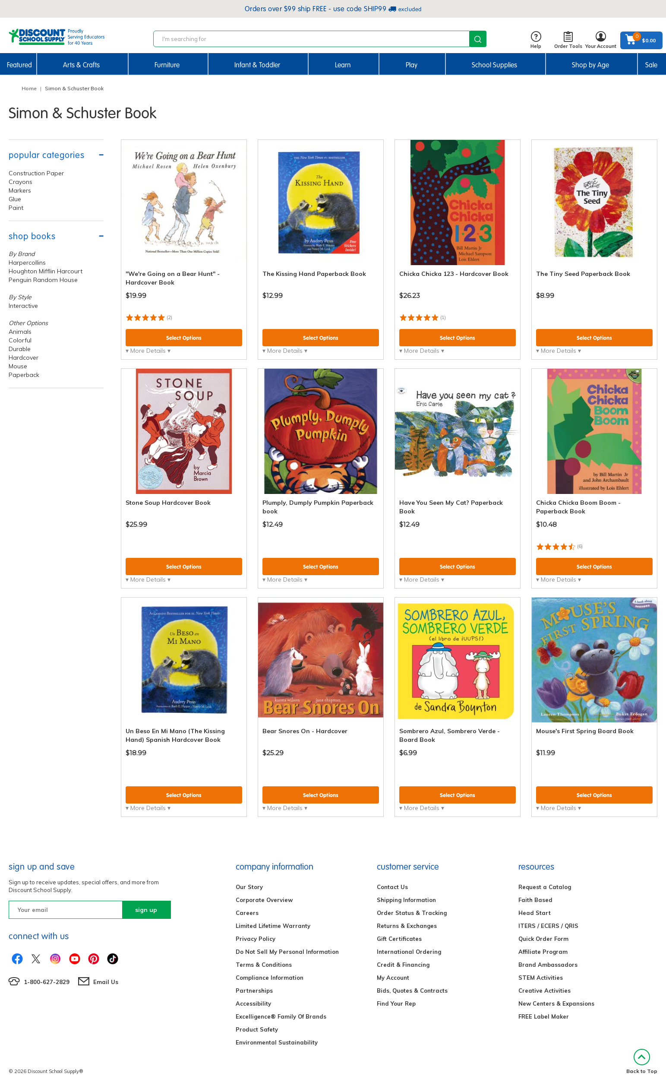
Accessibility (253, 1003)
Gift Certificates (399, 938)
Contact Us (392, 886)
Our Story (249, 886)
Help (536, 40)
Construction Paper (36, 173)
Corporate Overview (264, 899)
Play (411, 65)
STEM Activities (540, 977)
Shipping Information (406, 899)
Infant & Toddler (257, 65)
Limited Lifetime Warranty (273, 925)
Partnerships (254, 990)
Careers (247, 912)
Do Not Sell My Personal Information (287, 951)
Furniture (167, 65)
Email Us (105, 981)
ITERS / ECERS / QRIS (548, 925)
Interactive (23, 306)
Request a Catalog (544, 886)
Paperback (24, 375)
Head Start (534, 912)
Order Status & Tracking (412, 912)
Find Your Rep (396, 1003)
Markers (20, 190)
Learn (343, 65)
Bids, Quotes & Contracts (412, 990)
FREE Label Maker (543, 1016)
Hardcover (23, 357)
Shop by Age (590, 65)
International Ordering (409, 951)
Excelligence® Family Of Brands (281, 1016)
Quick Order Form (543, 938)
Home (29, 88)
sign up (146, 910)
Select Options (184, 338)
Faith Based (535, 899)
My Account (393, 977)
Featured (19, 65)
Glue (15, 199)
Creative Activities (544, 990)
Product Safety (257, 1029)
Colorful (20, 340)
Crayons (20, 182)
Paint (16, 208)
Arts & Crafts (81, 65)
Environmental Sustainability (277, 1042)
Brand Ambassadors (548, 964)
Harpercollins (27, 262)
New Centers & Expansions (556, 1003)
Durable (20, 349)
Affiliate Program (543, 951)
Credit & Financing (403, 964)
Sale (651, 65)
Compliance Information (269, 977)
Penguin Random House (43, 280)
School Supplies (494, 65)
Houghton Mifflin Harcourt (45, 271)
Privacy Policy (255, 938)
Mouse (18, 366)
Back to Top (641, 1061)
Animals (20, 332)
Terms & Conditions (264, 964)
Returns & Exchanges (407, 925)
